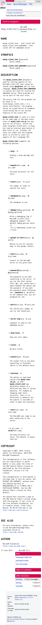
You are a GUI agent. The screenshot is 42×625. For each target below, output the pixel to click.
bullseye (10, 13)
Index (9, 4)
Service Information (15, 10)
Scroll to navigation (10, 22)
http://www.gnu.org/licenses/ (15, 510)
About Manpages (20, 4)
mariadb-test (18, 13)
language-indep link (24, 557)
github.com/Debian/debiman (16, 619)
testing (18, 583)
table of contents (23, 570)
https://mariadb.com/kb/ (13, 532)
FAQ (30, 4)
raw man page (21, 564)
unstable (19, 586)
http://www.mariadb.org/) (15, 546)
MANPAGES (10, 1)
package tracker (22, 560)
